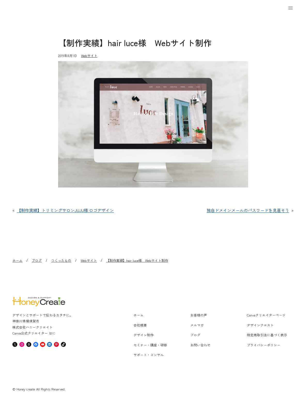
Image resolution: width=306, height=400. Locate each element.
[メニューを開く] (290, 8)
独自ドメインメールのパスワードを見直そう (248, 210)
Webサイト (89, 55)
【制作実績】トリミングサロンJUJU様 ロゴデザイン (65, 210)
